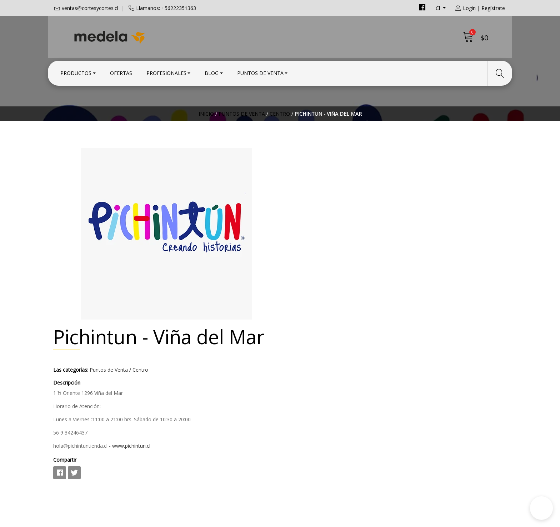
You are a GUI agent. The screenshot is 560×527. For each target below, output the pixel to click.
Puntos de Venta (260, 72)
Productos (75, 72)
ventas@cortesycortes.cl (90, 8)
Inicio (206, 123)
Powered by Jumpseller (342, 519)
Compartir (297, 286)
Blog (212, 72)
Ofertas (121, 72)
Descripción (298, 209)
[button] (541, 508)
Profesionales (166, 72)
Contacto (297, 375)
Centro (280, 123)
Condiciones (301, 384)
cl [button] (438, 8)
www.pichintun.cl (363, 272)
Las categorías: (302, 196)
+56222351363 (188, 403)
